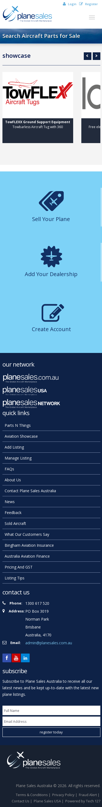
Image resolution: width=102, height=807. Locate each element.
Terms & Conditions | (33, 794)
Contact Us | (22, 801)
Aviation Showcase (21, 436)
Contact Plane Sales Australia (30, 490)
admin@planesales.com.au (48, 642)
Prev (87, 56)
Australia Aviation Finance (27, 556)
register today (51, 732)
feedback (13, 512)
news (10, 501)
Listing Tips (14, 578)
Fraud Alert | (89, 794)
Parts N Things (18, 425)
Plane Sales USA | (49, 801)
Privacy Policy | (65, 794)
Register (88, 4)
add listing (14, 447)
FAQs (9, 468)
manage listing (18, 458)
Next (96, 56)
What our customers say (27, 534)
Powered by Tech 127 (82, 801)
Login (69, 4)
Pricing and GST (19, 567)
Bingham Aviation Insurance (29, 545)
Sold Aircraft (15, 523)
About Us (13, 479)
